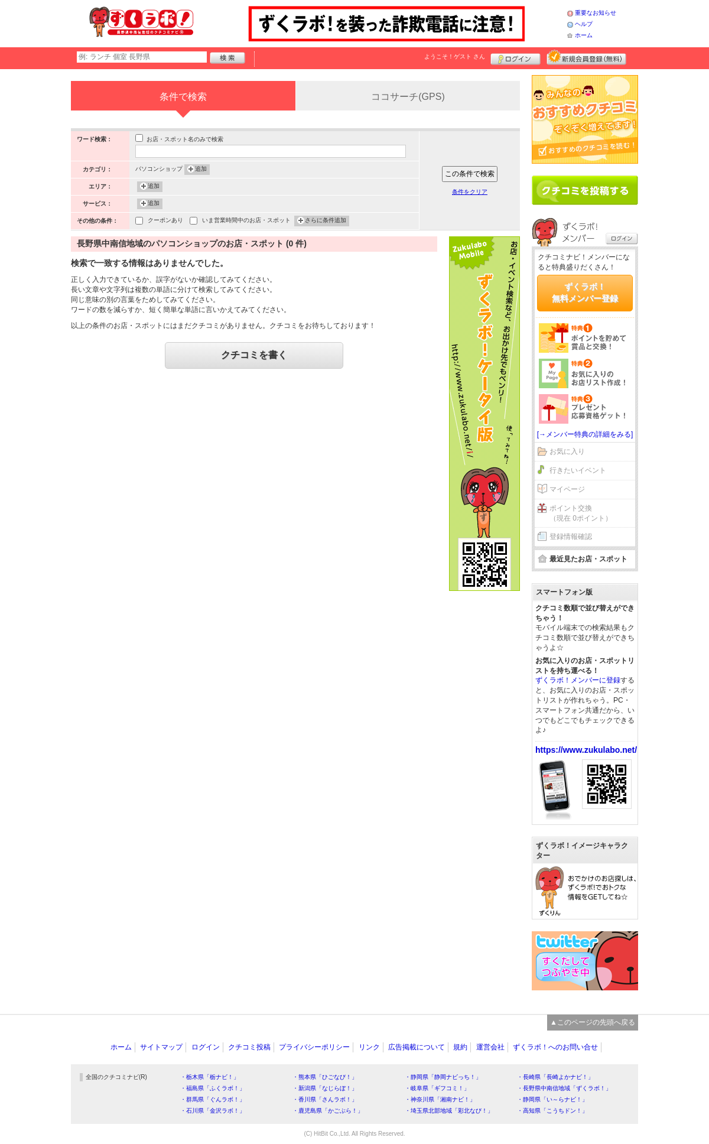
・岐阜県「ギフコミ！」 (437, 1088)
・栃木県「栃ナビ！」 (209, 1077)
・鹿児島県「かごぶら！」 (327, 1110)
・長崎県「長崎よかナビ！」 (555, 1077)
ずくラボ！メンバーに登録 (577, 680)
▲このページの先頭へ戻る (592, 1022)
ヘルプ (584, 24)
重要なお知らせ (595, 12)
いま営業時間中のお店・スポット (246, 221)
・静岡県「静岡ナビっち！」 (443, 1077)
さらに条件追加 (325, 221)
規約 (460, 1047)
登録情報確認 (570, 536)
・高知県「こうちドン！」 (552, 1110)
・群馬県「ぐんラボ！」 (212, 1099)
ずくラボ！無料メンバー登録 (585, 292)
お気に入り (567, 451)
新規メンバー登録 (586, 57)
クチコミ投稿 (249, 1047)
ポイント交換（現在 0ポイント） (580, 513)
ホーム (584, 35)
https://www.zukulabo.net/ (586, 750)
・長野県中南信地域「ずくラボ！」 (564, 1088)
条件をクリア (469, 191)
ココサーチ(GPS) (407, 97)
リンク (369, 1047)
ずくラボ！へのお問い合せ (555, 1047)
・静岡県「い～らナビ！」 (552, 1099)
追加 (201, 169)
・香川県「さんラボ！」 (324, 1099)
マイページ (567, 489)
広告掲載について (416, 1047)
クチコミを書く (254, 355)
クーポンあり (165, 221)
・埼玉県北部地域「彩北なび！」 (449, 1110)
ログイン (515, 57)
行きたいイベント (577, 470)
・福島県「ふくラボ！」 (212, 1088)
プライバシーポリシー (314, 1047)
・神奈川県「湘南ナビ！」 (440, 1099)
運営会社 (490, 1047)
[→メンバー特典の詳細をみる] (585, 434)
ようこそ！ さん (454, 56)
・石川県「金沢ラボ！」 (212, 1110)
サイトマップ (161, 1047)
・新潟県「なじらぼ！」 (324, 1088)
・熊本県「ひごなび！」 (324, 1077)
